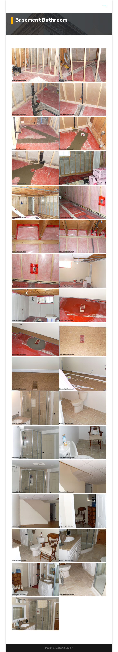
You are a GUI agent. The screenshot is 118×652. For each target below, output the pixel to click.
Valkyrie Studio (64, 647)
